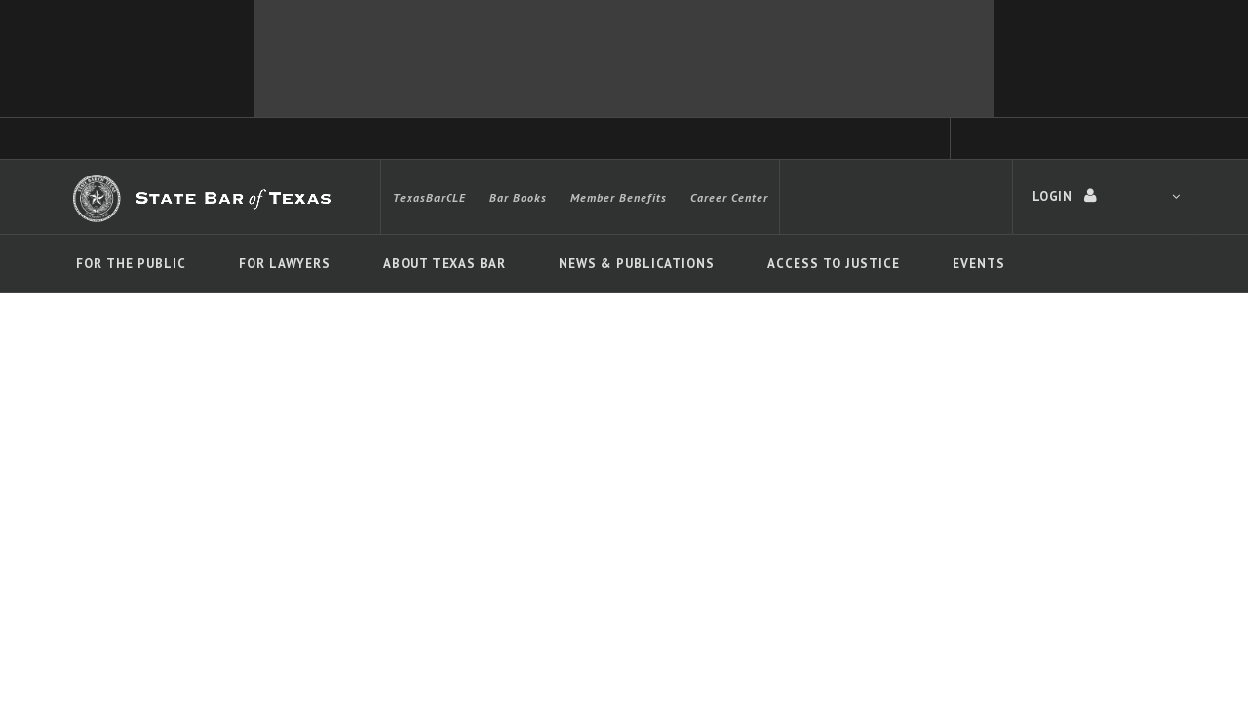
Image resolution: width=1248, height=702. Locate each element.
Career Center (729, 197)
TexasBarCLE (429, 197)
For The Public (131, 263)
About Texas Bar (444, 263)
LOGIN (1106, 196)
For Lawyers (285, 263)
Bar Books (518, 197)
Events (979, 263)
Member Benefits (618, 197)
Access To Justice (833, 263)
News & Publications (637, 263)
